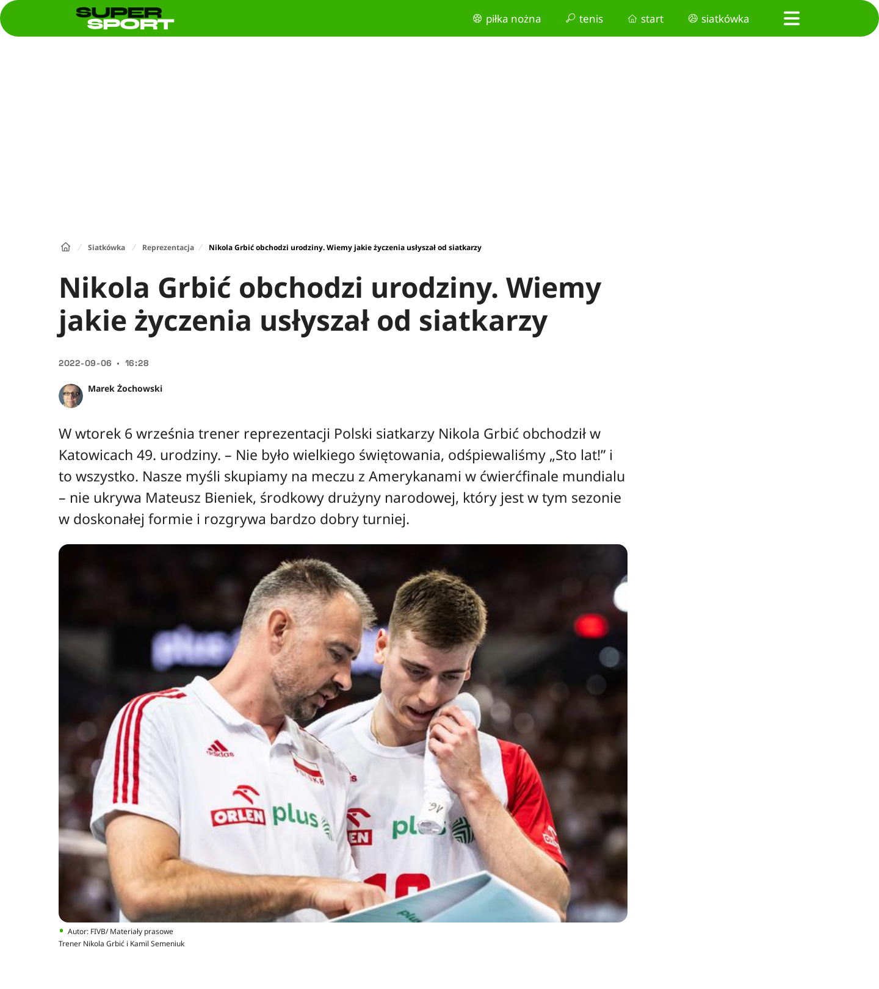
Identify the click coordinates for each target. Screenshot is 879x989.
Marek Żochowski (125, 388)
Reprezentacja (168, 247)
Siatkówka (106, 247)
